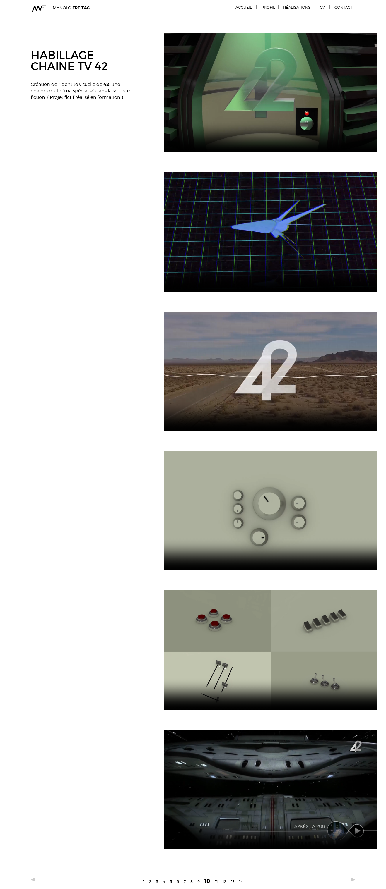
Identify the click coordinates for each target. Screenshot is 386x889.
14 (241, 881)
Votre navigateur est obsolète (270, 92)
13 (233, 881)
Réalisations (296, 7)
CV (322, 7)
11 (216, 881)
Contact (343, 7)
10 (207, 881)
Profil (268, 7)
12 (224, 881)
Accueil (243, 7)
